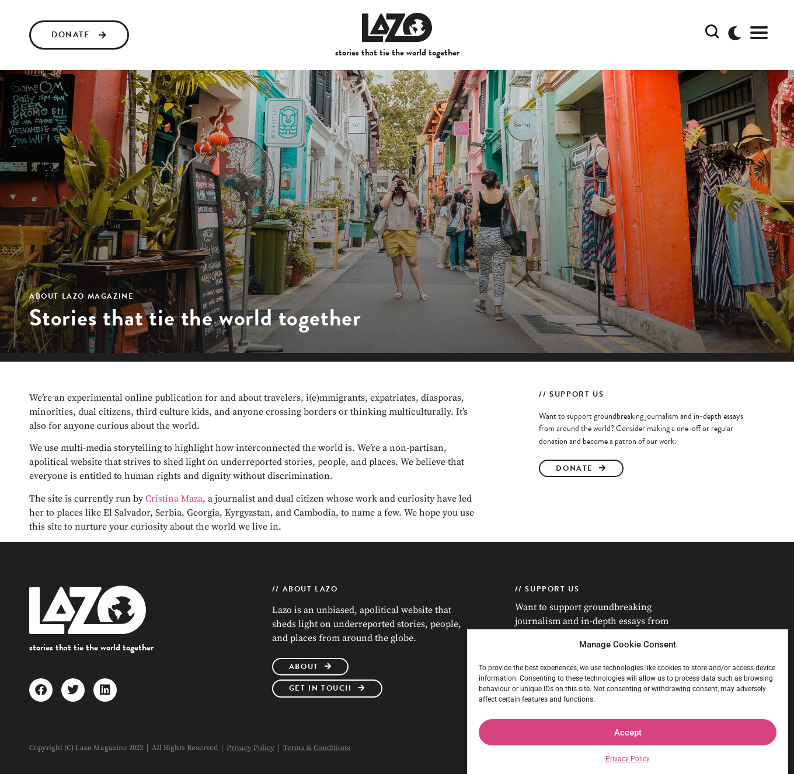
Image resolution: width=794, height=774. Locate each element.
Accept (628, 732)
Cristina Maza (174, 499)
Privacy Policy (627, 759)
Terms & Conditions (316, 747)
